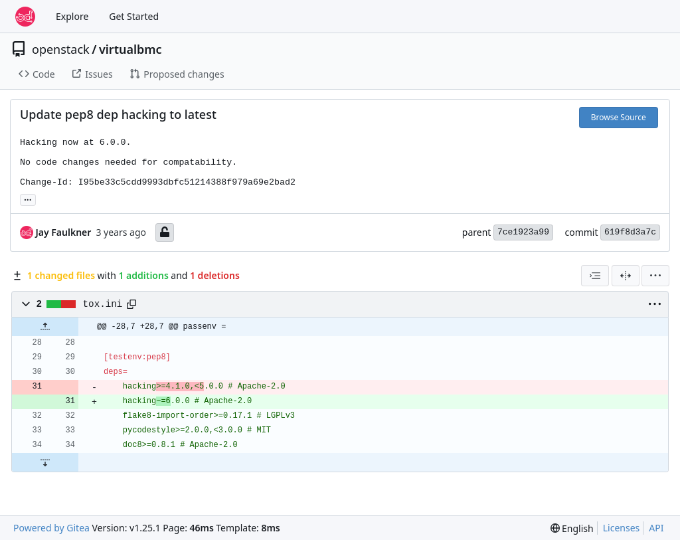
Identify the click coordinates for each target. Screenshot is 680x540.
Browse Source (618, 117)
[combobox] (595, 275)
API (656, 527)
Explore (72, 16)
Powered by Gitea (51, 527)
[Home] (25, 17)
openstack (61, 49)
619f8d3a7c (630, 232)
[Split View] (625, 275)
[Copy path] (131, 304)
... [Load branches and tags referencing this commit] (28, 198)
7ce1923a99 (523, 232)
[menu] (655, 275)
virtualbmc (130, 49)
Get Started (134, 16)
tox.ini (103, 304)
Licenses (621, 527)
